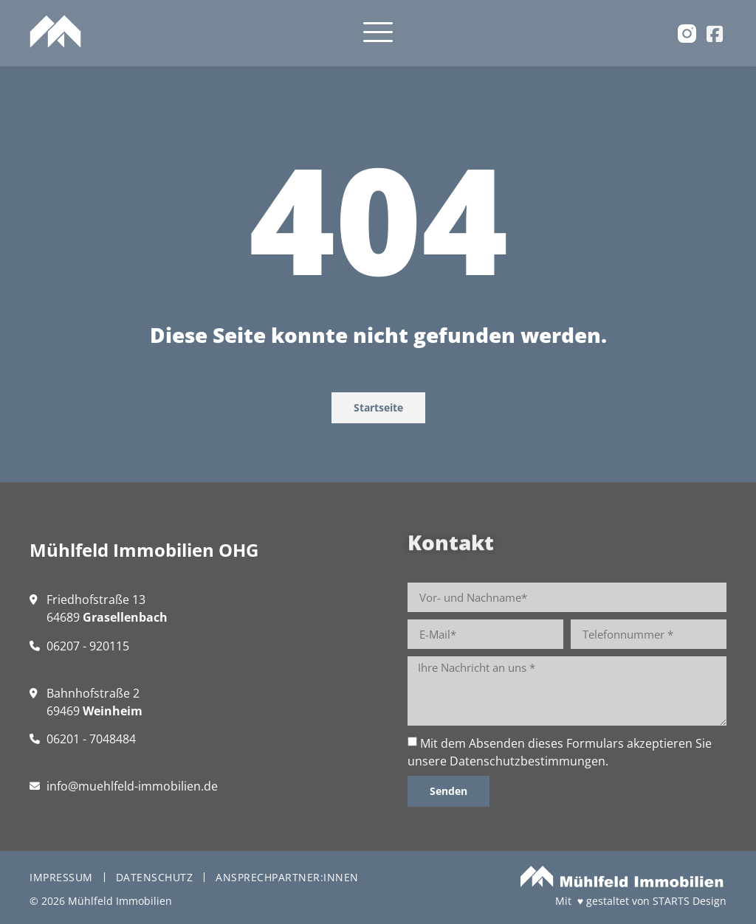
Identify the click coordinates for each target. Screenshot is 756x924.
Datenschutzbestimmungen (527, 761)
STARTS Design (689, 901)
